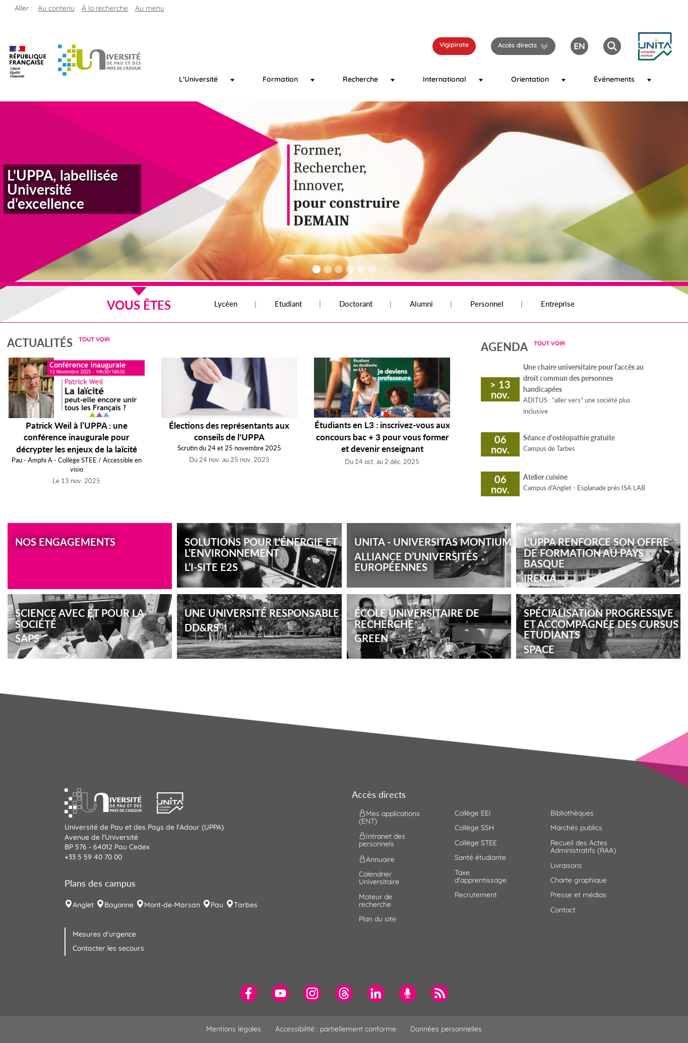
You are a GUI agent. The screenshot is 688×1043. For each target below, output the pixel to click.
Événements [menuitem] (614, 79)
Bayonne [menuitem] (119, 904)
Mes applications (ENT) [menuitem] (389, 817)
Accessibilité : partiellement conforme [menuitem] (335, 1028)
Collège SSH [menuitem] (474, 827)
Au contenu (56, 8)
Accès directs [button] (517, 45)
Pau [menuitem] (217, 904)
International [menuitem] (444, 79)
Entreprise (558, 303)
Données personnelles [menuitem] (446, 1028)
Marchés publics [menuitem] (576, 827)
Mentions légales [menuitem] (233, 1028)
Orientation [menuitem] (530, 79)
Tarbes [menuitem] (246, 904)
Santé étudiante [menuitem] (480, 857)
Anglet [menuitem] (83, 904)
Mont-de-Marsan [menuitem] (172, 904)
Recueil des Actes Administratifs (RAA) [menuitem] (583, 846)
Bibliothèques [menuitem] (572, 813)
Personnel (487, 303)
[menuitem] (249, 993)
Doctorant (355, 303)
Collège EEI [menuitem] (473, 813)
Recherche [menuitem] (360, 79)
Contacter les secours (108, 948)
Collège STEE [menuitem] (476, 842)
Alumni (421, 303)
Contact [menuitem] (563, 909)
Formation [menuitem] (280, 79)
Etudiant (288, 303)
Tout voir (94, 339)
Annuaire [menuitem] (377, 858)
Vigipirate (454, 44)
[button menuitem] (612, 46)
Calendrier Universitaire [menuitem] (379, 878)
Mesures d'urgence (104, 934)
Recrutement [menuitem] (476, 894)
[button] (654, 45)
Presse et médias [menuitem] (578, 894)
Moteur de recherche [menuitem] (375, 900)
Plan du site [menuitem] (377, 918)
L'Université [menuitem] (198, 79)
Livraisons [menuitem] (566, 865)
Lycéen (225, 303)
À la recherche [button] (105, 8)
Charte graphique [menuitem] (578, 880)
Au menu (149, 8)
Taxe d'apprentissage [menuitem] (481, 876)
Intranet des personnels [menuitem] (382, 840)
